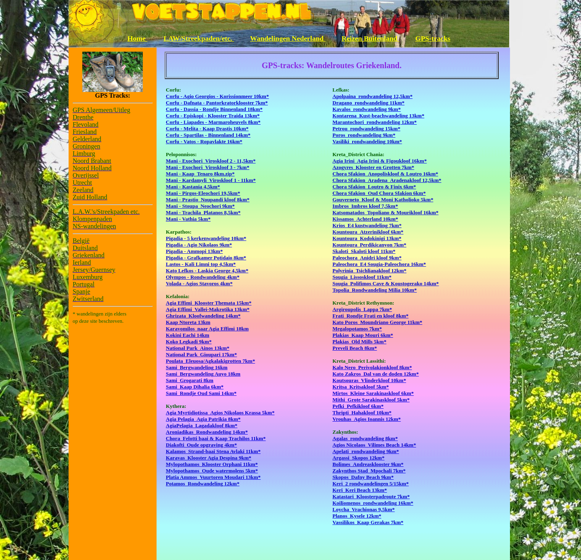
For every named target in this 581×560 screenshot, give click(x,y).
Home (137, 38)
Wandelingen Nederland (288, 38)
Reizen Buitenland (370, 38)
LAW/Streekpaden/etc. (198, 38)
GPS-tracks (432, 38)
